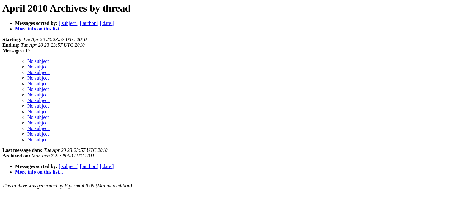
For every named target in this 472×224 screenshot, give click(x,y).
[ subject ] (69, 23)
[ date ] (107, 23)
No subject (38, 61)
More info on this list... (39, 28)
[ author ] (89, 23)
